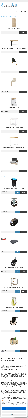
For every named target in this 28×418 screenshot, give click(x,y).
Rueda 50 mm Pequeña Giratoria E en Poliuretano (14, 267)
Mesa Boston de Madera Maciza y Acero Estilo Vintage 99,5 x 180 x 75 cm (14, 48)
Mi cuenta (21, 12)
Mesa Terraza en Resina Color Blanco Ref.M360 (14, 127)
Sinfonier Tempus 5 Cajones (14, 107)
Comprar (22, 32)
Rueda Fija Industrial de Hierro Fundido (14, 208)
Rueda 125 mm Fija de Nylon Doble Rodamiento (14, 307)
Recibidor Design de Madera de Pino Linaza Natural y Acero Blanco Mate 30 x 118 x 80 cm (14, 147)
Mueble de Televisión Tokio (14, 167)
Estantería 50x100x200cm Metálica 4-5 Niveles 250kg (14, 287)
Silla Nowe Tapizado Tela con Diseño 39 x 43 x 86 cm (14, 68)
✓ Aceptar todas (14, 408)
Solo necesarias (14, 411)
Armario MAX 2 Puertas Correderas (14, 28)
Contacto (16, 12)
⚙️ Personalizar (14, 414)
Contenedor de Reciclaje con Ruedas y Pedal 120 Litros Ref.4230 (14, 189)
